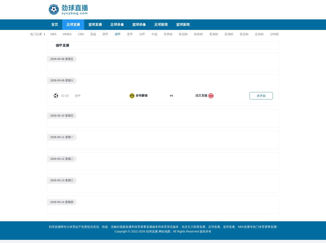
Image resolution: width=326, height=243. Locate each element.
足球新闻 (161, 24)
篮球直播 (95, 24)
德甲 (118, 34)
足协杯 (259, 34)
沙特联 (274, 34)
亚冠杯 (244, 34)
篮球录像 (139, 24)
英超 (93, 34)
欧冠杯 (183, 34)
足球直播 (73, 24)
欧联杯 (198, 34)
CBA (81, 34)
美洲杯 (213, 34)
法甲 (142, 34)
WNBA (67, 34)
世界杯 (168, 34)
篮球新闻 (183, 24)
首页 (54, 24)
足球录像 (117, 24)
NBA (53, 34)
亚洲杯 (229, 34)
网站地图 (164, 231)
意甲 (130, 34)
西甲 (105, 34)
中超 (154, 34)
